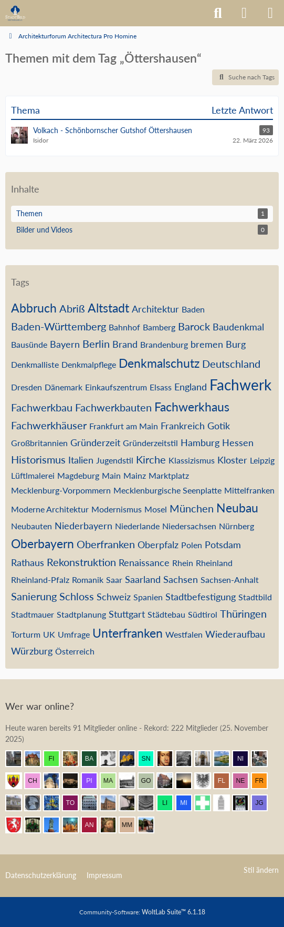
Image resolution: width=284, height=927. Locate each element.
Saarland (143, 579)
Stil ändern (261, 869)
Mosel (155, 509)
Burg (236, 344)
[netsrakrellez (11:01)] (244, 780)
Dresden (26, 387)
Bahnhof (124, 327)
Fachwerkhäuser (49, 425)
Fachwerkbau (41, 407)
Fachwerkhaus (191, 406)
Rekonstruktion (81, 562)
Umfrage (74, 634)
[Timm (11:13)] (131, 780)
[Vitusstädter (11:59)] (131, 758)
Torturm (25, 634)
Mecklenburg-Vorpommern (61, 490)
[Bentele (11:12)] (169, 780)
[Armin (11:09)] (206, 780)
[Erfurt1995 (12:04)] (17, 758)
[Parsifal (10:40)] (36, 802)
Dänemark (63, 387)
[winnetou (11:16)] (74, 780)
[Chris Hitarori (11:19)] (55, 780)
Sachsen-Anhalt (230, 580)
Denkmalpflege (88, 364)
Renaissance (144, 562)
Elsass (161, 387)
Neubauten (31, 526)
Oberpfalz (158, 544)
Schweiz (114, 596)
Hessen (238, 442)
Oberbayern (42, 543)
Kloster (232, 460)
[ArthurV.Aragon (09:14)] (112, 825)
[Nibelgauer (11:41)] (244, 758)
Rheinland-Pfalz (40, 580)
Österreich (74, 651)
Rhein (182, 563)
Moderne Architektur (50, 509)
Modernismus (116, 509)
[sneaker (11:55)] (150, 758)
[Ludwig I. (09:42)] (55, 825)
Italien (80, 460)
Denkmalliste (35, 364)
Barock (194, 326)
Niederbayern (83, 525)
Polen (191, 545)
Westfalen (184, 634)
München (192, 508)
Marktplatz (169, 475)
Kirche (151, 459)
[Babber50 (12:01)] (93, 758)
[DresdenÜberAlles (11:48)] (188, 758)
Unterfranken (127, 633)
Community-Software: (142, 912)
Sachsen (180, 579)
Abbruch (34, 307)
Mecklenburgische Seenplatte (167, 490)
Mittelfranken (249, 490)
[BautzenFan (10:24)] (93, 802)
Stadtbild (255, 597)
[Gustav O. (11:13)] (150, 780)
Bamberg (159, 327)
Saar (114, 580)
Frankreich (183, 425)
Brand (125, 344)
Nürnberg (236, 526)
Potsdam (223, 544)
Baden (193, 309)
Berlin (96, 343)
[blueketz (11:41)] (263, 758)
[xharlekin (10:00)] (225, 802)
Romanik (87, 580)
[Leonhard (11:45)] (206, 758)
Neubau (237, 507)
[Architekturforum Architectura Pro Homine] (15, 13)
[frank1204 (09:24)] (74, 825)
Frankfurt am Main (123, 426)
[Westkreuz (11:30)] (17, 780)
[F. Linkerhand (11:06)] (225, 780)
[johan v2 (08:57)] (150, 825)
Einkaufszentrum (116, 387)
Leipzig (262, 460)
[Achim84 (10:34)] (55, 802)
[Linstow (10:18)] (169, 802)
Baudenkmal (238, 326)
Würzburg (31, 651)
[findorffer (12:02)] (55, 758)
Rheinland (214, 563)
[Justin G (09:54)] (263, 802)
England (190, 386)
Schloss (76, 596)
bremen (207, 344)
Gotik (218, 425)
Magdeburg (78, 475)
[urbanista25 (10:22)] (150, 802)
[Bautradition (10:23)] (131, 802)
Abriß (72, 308)
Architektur (155, 309)
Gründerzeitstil (150, 443)
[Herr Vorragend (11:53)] (169, 758)
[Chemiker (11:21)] (36, 780)
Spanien (148, 597)
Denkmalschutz (159, 363)
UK (49, 634)
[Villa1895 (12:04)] (36, 758)
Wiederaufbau (235, 634)
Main (111, 475)
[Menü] (270, 13)
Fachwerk (240, 385)
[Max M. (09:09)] (131, 825)
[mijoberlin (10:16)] (188, 802)
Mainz (134, 475)
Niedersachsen (189, 526)
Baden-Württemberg (58, 326)
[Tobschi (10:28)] (74, 802)
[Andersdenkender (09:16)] (93, 825)
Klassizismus (192, 460)
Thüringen (243, 613)
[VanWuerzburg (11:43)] (225, 758)
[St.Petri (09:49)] (36, 825)
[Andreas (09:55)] (244, 802)
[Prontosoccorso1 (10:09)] (206, 802)
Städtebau (166, 614)
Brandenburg (164, 344)
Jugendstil (114, 460)
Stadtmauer (32, 614)
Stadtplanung (81, 614)
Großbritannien (39, 443)
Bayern (65, 344)
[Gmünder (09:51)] (17, 825)
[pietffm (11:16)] (93, 780)
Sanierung (34, 596)
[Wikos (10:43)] (17, 802)
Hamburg (200, 442)
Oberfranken (106, 544)
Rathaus (27, 562)
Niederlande (137, 526)
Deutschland (231, 363)
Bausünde (29, 344)
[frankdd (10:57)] (263, 780)
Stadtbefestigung (200, 596)
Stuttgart (127, 614)
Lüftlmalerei (33, 475)
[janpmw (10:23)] (112, 802)
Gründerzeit (95, 442)
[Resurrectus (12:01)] (74, 758)
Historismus (38, 459)
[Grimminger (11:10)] (188, 780)
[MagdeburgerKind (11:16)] (112, 780)
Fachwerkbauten (113, 407)
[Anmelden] (244, 13)
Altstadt (108, 307)
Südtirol (202, 614)
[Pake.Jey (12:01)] (112, 758)
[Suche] (217, 13)
